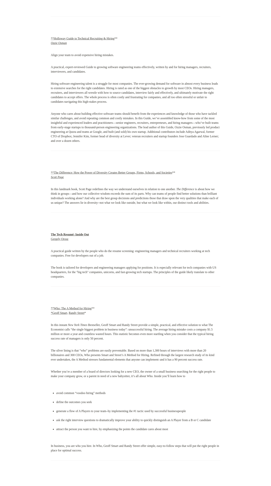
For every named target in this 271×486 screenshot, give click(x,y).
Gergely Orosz (59, 239)
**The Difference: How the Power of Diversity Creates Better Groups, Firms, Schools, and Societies (111, 172)
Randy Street (76, 312)
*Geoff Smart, (59, 312)
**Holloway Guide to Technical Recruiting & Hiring (82, 38)
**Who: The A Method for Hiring (71, 308)
